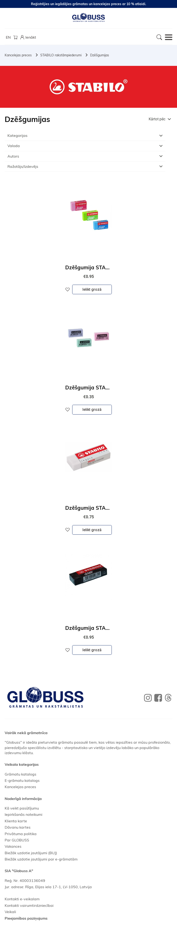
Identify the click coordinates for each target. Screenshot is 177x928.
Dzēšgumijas (99, 55)
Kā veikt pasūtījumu (22, 808)
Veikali (10, 911)
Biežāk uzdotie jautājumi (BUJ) (31, 852)
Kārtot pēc (157, 119)
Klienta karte (16, 821)
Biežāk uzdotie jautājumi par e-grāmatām (41, 859)
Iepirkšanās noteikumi (23, 814)
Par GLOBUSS (17, 840)
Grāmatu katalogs (20, 774)
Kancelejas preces (18, 55)
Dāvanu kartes (18, 827)
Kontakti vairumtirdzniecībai (29, 905)
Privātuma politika (21, 833)
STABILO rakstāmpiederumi (61, 55)
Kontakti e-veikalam (22, 899)
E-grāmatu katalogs (22, 780)
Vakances (13, 846)
